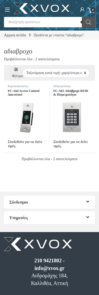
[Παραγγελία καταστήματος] (56, 72)
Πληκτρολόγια (62, 86)
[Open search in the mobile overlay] (49, 22)
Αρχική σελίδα (15, 35)
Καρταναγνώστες (18, 86)
